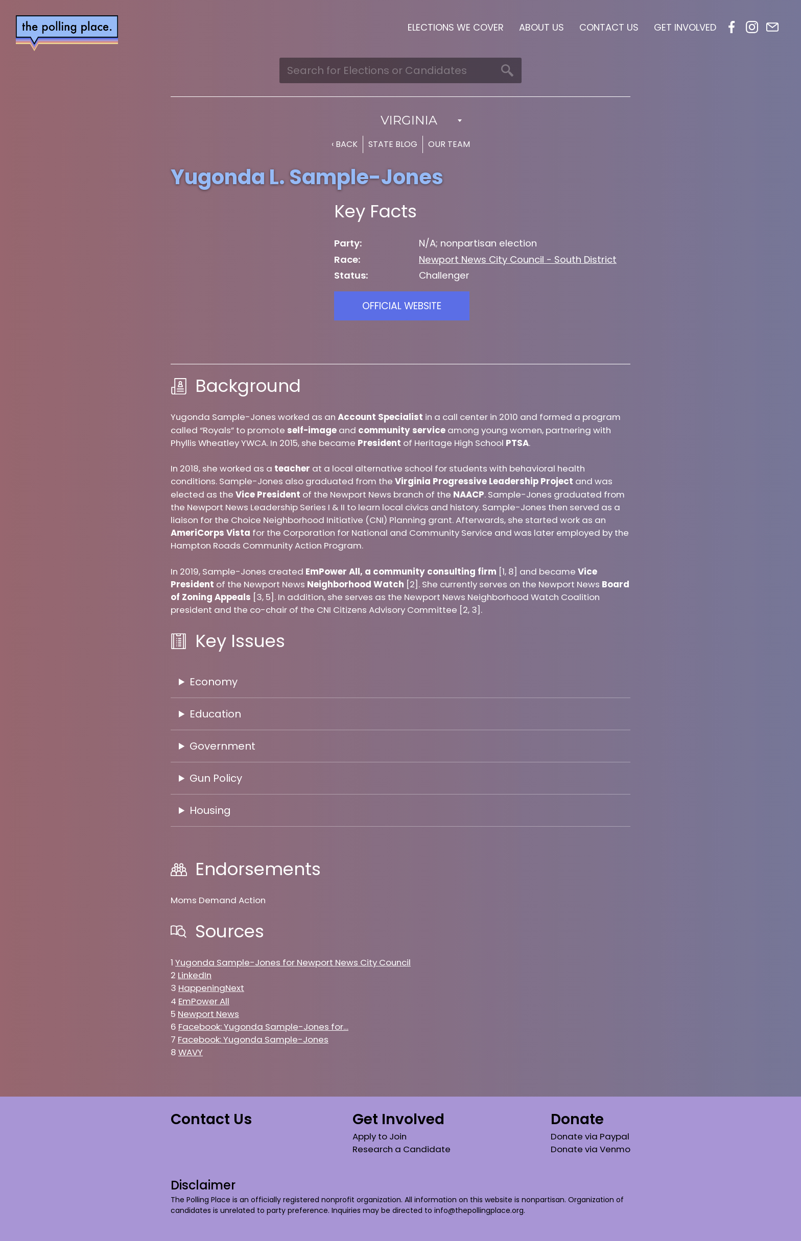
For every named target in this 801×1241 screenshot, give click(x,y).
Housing (210, 810)
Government (222, 746)
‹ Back (345, 144)
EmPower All (203, 1001)
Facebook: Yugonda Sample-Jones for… (263, 1027)
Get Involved (685, 27)
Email (772, 27)
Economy (214, 682)
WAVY (190, 1052)
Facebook (731, 27)
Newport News (208, 1014)
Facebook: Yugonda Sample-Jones (253, 1039)
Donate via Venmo (590, 1149)
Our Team (449, 144)
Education (215, 714)
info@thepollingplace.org (479, 1210)
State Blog (392, 144)
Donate (577, 1119)
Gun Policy (216, 778)
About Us (541, 27)
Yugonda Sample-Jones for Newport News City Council (293, 962)
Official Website (401, 306)
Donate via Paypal (590, 1136)
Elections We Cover (456, 27)
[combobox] (400, 120)
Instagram (752, 27)
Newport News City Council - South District (518, 259)
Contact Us (609, 27)
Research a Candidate (401, 1149)
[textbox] (400, 120)
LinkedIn (194, 975)
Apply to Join (379, 1136)
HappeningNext (211, 988)
